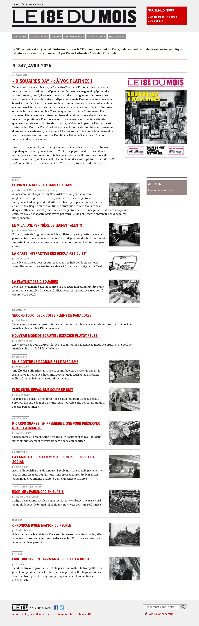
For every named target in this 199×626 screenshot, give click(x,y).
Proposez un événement (160, 190)
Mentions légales (23, 614)
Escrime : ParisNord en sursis (38, 492)
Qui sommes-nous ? (74, 36)
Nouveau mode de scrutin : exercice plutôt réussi (55, 335)
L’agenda (56, 36)
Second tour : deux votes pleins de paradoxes (52, 315)
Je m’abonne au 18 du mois (162, 16)
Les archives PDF (39, 36)
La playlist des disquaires (35, 282)
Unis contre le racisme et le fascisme (45, 362)
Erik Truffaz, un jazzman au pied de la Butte (51, 559)
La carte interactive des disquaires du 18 (49, 253)
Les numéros (20, 36)
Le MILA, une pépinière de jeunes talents (47, 225)
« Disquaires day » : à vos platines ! (52, 81)
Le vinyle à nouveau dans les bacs (42, 185)
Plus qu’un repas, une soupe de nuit (42, 390)
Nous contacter (116, 36)
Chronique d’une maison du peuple (41, 525)
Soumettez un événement (52, 614)
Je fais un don (155, 20)
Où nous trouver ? (96, 36)
